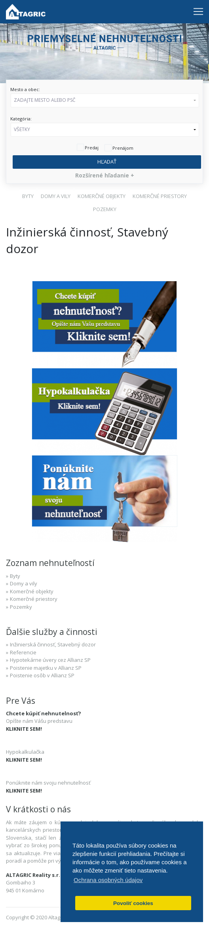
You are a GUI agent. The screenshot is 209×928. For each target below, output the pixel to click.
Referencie (23, 652)
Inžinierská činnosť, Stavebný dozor (53, 644)
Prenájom (122, 148)
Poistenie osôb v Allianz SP (42, 675)
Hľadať (106, 161)
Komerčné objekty (31, 591)
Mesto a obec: (25, 89)
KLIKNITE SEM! (24, 728)
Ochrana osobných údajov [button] (108, 880)
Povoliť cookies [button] (133, 903)
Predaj (92, 148)
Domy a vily (23, 583)
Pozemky (21, 606)
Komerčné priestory (33, 598)
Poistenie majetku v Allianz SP (46, 667)
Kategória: (21, 119)
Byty (15, 575)
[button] (105, 100)
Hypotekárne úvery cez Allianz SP (50, 659)
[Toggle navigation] (198, 11)
